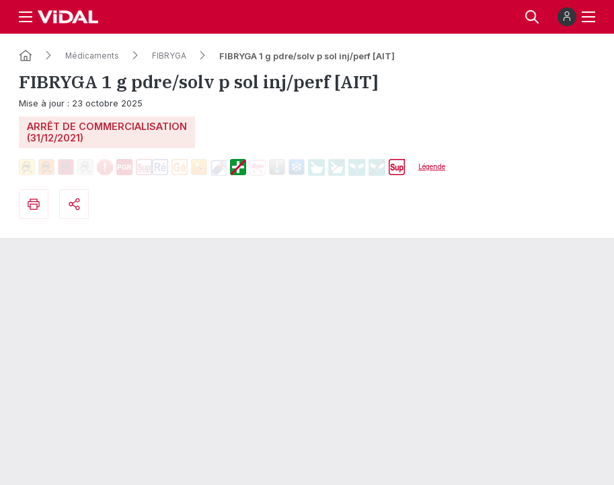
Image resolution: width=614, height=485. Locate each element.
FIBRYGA (169, 56)
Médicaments (92, 56)
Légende (431, 166)
